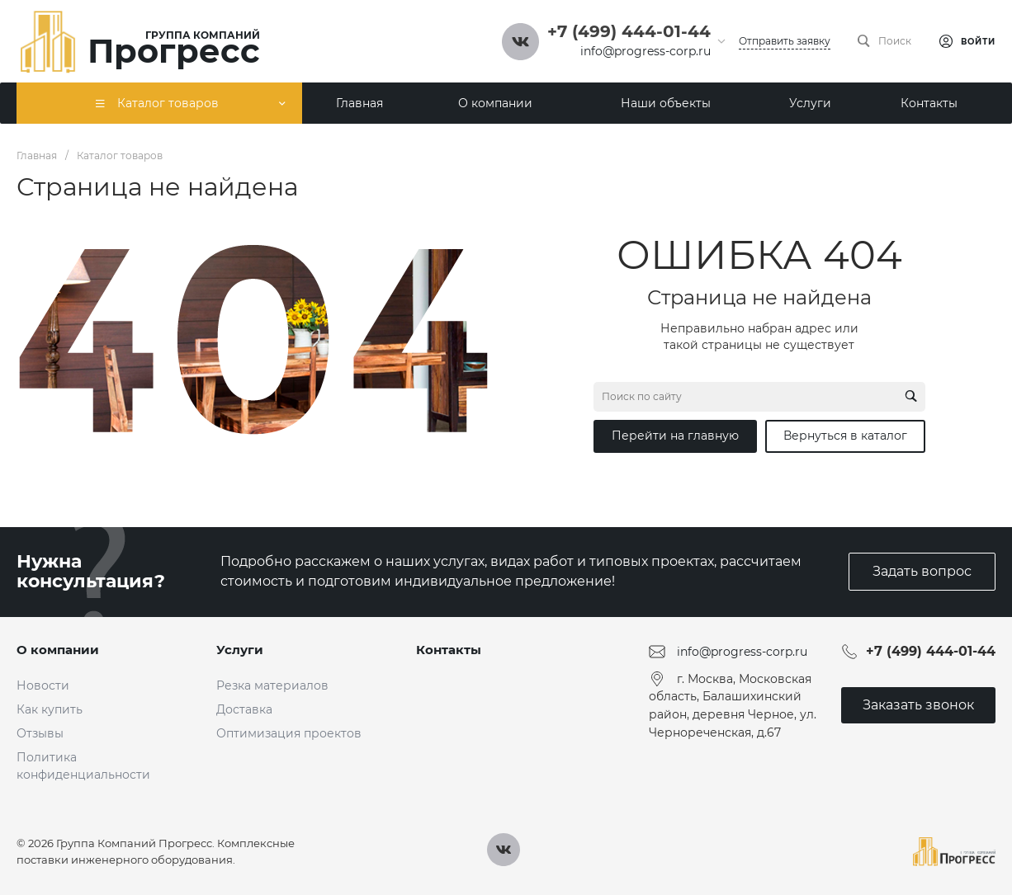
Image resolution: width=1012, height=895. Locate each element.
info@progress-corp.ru (645, 51)
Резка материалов (272, 685)
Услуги (239, 649)
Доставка (244, 709)
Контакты (448, 649)
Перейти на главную (675, 435)
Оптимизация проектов (289, 733)
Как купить (50, 709)
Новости (43, 685)
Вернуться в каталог (845, 435)
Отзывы (40, 733)
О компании (58, 649)
